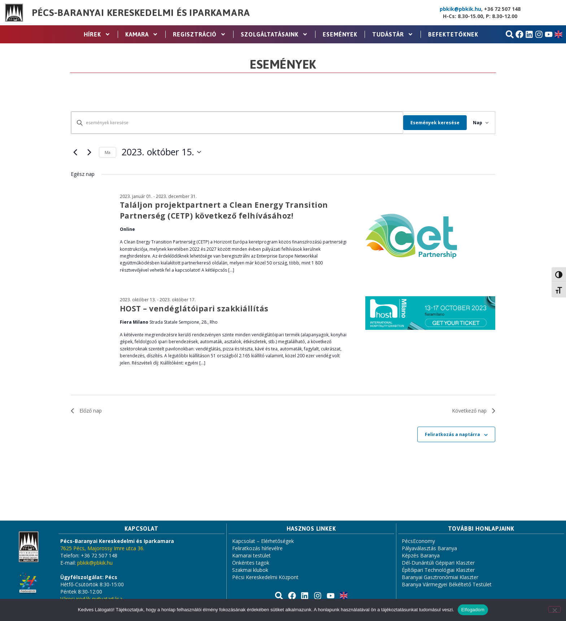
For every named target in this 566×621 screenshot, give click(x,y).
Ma (107, 152)
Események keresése (429, 123)
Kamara (141, 34)
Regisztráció (199, 34)
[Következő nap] (89, 152)
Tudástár (392, 34)
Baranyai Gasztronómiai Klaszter (440, 577)
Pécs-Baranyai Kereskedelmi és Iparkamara (141, 12)
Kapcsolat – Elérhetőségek (263, 541)
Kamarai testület (251, 555)
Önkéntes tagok (250, 562)
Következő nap (473, 410)
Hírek (97, 34)
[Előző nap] (75, 152)
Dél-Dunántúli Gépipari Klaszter (438, 562)
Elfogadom (472, 609)
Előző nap (86, 410)
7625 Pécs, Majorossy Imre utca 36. (102, 548)
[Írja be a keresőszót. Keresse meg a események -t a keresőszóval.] (234, 123)
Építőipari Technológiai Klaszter (438, 569)
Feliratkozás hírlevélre (257, 548)
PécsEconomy (418, 541)
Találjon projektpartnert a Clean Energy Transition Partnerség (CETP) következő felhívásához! (224, 210)
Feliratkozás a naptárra (452, 434)
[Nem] (554, 609)
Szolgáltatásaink (274, 34)
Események (340, 34)
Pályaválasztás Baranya (429, 548)
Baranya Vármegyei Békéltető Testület (447, 584)
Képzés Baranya (421, 555)
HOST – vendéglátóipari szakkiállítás (194, 308)
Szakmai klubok (250, 569)
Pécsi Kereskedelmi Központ (265, 577)
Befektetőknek (453, 34)
